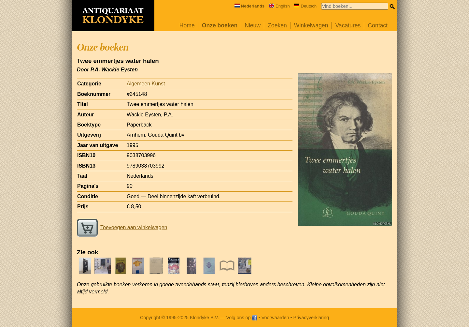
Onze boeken (220, 25)
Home (187, 25)
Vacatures (348, 25)
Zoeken (277, 25)
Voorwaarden (275, 317)
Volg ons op (241, 317)
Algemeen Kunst (146, 83)
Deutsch (305, 6)
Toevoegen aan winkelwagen (122, 227)
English (279, 6)
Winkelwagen (311, 25)
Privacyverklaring (311, 317)
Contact (378, 25)
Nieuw (253, 25)
